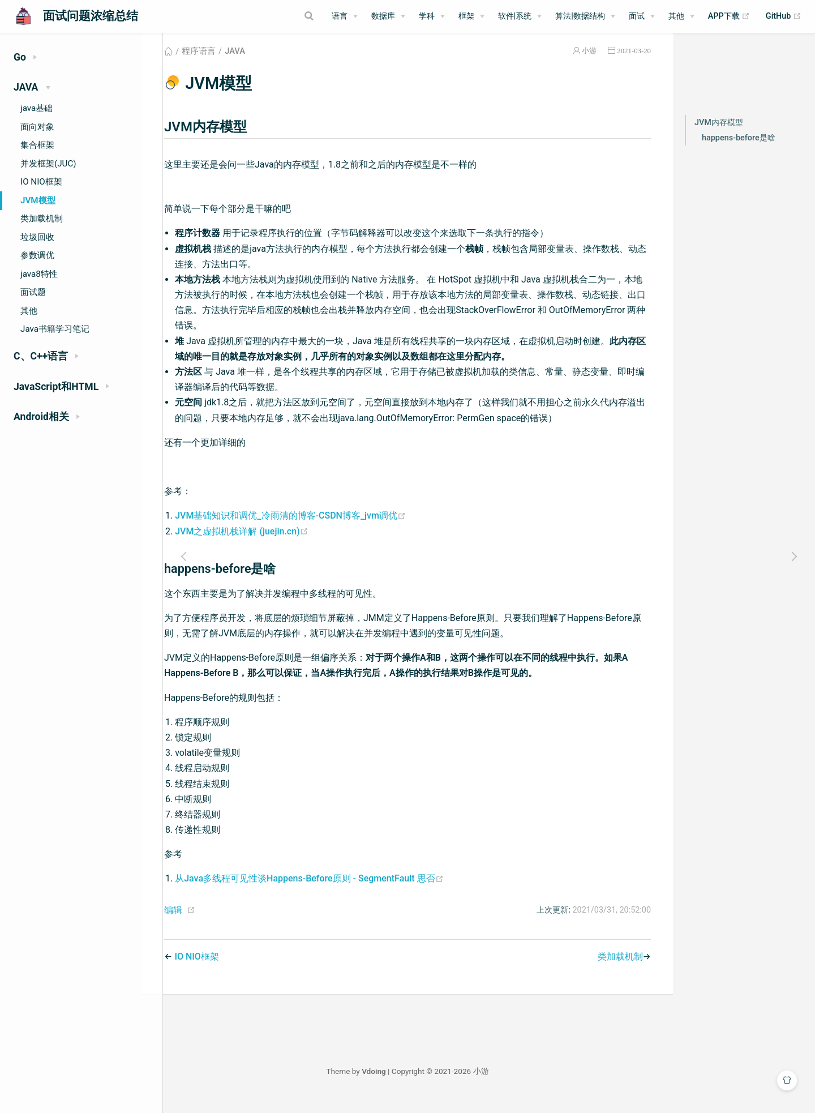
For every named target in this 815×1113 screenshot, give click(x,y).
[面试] (642, 16)
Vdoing (455, 1084)
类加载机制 (41, 218)
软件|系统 (515, 16)
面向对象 (37, 127)
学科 (427, 16)
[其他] (681, 16)
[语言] (345, 16)
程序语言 (227, 64)
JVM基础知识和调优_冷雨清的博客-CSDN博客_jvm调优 (319, 529)
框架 (466, 16)
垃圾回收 (37, 237)
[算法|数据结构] (585, 16)
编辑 (202, 923)
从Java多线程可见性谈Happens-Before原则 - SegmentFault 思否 (338, 892)
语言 (340, 16)
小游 (589, 64)
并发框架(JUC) (48, 164)
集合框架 (37, 145)
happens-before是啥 (738, 151)
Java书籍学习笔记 (54, 329)
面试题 (33, 292)
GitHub (783, 16)
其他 (676, 16)
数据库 (383, 16)
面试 (637, 16)
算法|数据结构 (580, 16)
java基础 (36, 108)
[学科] (432, 16)
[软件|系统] (520, 16)
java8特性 (39, 274)
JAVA (264, 64)
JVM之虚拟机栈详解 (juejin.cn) (270, 545)
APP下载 (729, 16)
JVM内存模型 (718, 136)
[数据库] (388, 16)
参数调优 (37, 255)
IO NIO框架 (41, 182)
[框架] (471, 16)
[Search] (265, 15)
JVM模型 (37, 200)
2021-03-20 (634, 64)
